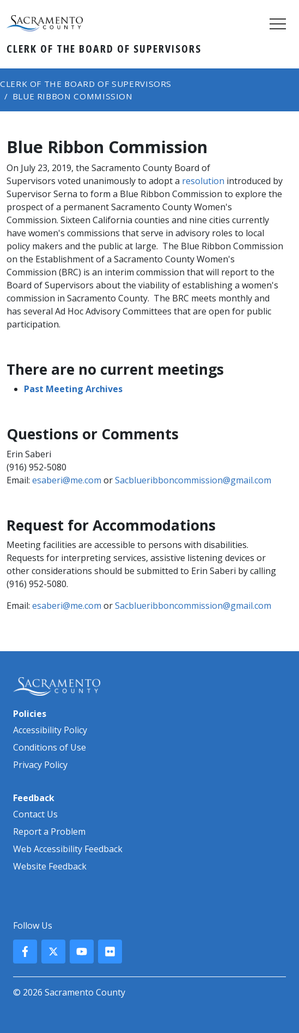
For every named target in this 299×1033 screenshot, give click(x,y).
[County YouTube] (82, 951)
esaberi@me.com (66, 480)
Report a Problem (49, 831)
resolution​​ (203, 181)
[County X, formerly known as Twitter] (53, 951)
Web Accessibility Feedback (68, 849)
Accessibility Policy (50, 730)
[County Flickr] (110, 951)
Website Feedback (50, 866)
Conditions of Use (49, 747)
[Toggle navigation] (277, 23)
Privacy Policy (40, 765)
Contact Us (35, 814)
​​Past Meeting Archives (73, 389)
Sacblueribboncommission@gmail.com (193, 480)
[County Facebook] (25, 951)
